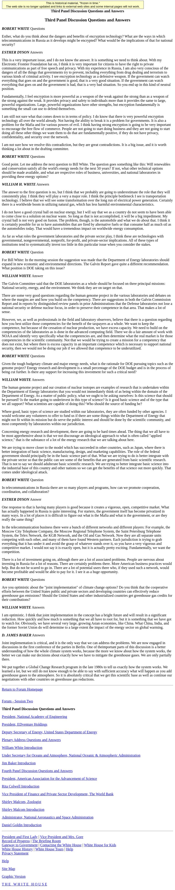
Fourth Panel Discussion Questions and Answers (37, 771)
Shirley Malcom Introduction (23, 809)
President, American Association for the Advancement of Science (49, 778)
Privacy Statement (15, 853)
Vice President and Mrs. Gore (61, 837)
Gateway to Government (20, 845)
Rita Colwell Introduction (20, 786)
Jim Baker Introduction (19, 763)
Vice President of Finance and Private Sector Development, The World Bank (57, 794)
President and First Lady (20, 837)
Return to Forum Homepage (22, 689)
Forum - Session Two (17, 701)
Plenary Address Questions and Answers (31, 740)
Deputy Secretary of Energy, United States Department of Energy (49, 732)
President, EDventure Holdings (24, 724)
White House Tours (49, 849)
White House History (17, 849)
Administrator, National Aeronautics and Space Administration (47, 817)
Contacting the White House (60, 845)
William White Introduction (22, 748)
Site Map (8, 869)
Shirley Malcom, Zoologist (21, 802)
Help (69, 849)
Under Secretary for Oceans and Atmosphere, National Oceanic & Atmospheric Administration (71, 755)
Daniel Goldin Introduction (21, 825)
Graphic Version (14, 876)
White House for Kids (100, 845)
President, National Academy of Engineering (34, 717)
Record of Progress (16, 841)
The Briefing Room (46, 841)
